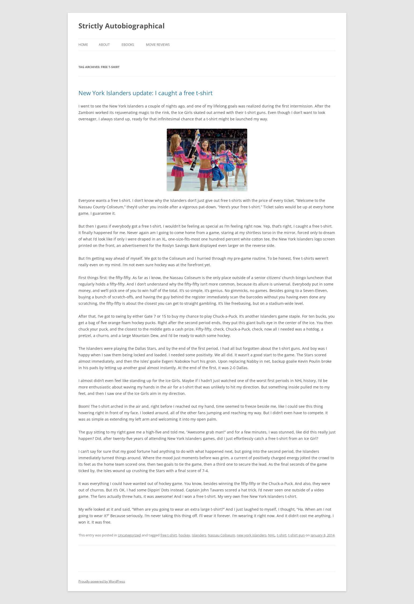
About (104, 44)
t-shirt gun (296, 535)
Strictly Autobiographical (121, 26)
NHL (271, 535)
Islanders (199, 535)
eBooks (128, 44)
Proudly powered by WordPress (101, 581)
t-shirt (282, 535)
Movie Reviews (158, 44)
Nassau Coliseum (221, 535)
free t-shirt (168, 535)
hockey (184, 535)
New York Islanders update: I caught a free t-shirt (145, 93)
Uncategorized (129, 535)
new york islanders (251, 535)
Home (83, 44)
